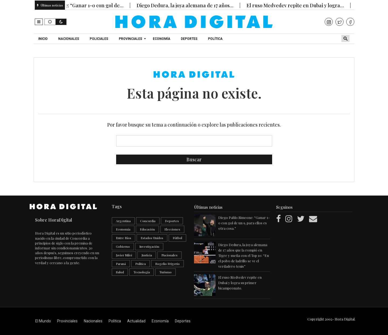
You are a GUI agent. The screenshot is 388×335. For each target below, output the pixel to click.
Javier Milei (124, 255)
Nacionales (169, 255)
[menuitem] (44, 39)
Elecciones (172, 229)
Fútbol (177, 238)
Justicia (146, 255)
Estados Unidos (152, 238)
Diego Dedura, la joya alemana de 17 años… (189, 5)
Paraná (121, 263)
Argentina (123, 221)
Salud (120, 272)
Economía (123, 229)
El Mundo (43, 321)
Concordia (147, 221)
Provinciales (67, 321)
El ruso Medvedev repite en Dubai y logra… (299, 5)
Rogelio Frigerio (167, 263)
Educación (147, 229)
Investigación (149, 246)
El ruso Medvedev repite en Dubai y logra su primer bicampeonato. (240, 282)
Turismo (165, 272)
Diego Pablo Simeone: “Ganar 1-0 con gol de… (75, 5)
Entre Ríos (123, 238)
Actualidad (136, 321)
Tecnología (141, 272)
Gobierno (123, 246)
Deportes (172, 221)
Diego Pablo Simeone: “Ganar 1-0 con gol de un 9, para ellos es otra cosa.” (244, 223)
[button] (39, 22)
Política (140, 263)
